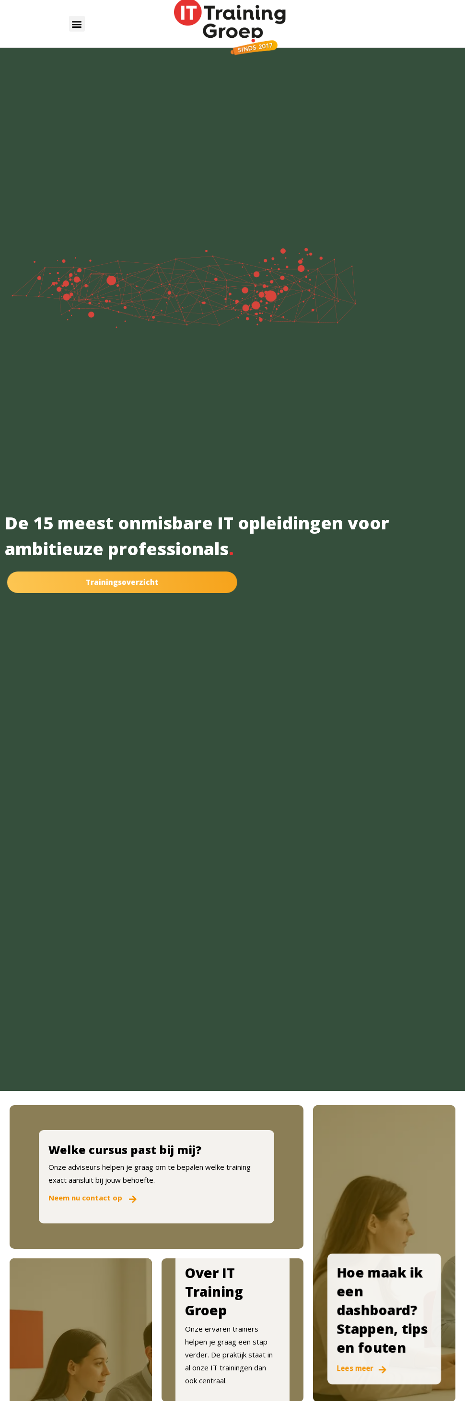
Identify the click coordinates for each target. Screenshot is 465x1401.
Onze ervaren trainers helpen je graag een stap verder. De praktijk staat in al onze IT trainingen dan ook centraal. (229, 1354)
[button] (77, 24)
